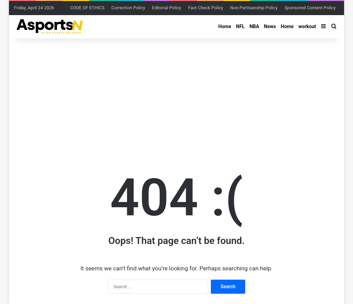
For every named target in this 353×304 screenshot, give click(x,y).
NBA (254, 26)
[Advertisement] (176, 93)
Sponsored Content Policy (309, 7)
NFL (240, 26)
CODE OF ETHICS (87, 7)
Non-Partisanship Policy (253, 7)
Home (224, 26)
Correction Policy (128, 7)
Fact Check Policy (205, 7)
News (270, 26)
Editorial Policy (166, 7)
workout (307, 26)
